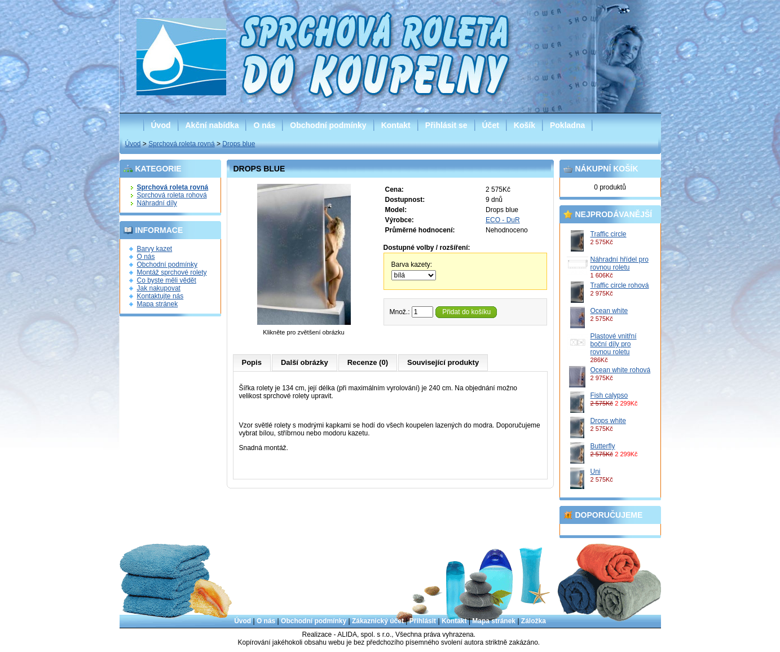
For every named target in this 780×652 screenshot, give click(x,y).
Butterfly (602, 446)
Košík (524, 125)
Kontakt (396, 125)
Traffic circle (608, 234)
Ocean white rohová (620, 370)
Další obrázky (304, 362)
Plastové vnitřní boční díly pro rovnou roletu (613, 344)
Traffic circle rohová (619, 285)
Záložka (533, 621)
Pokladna (567, 125)
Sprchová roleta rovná (181, 144)
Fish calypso (609, 395)
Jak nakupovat (158, 288)
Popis (252, 362)
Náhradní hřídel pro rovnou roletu (619, 263)
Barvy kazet (155, 249)
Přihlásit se (446, 125)
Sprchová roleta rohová (172, 195)
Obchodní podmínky (328, 125)
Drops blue (238, 144)
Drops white (608, 421)
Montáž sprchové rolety (172, 272)
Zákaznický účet (378, 621)
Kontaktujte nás (160, 296)
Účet (490, 125)
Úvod (161, 125)
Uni (595, 471)
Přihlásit (422, 621)
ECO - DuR (503, 220)
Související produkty (443, 362)
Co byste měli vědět (166, 280)
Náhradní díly (157, 203)
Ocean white (609, 311)
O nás (264, 125)
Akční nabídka (212, 125)
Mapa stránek (157, 304)
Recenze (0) (367, 362)
